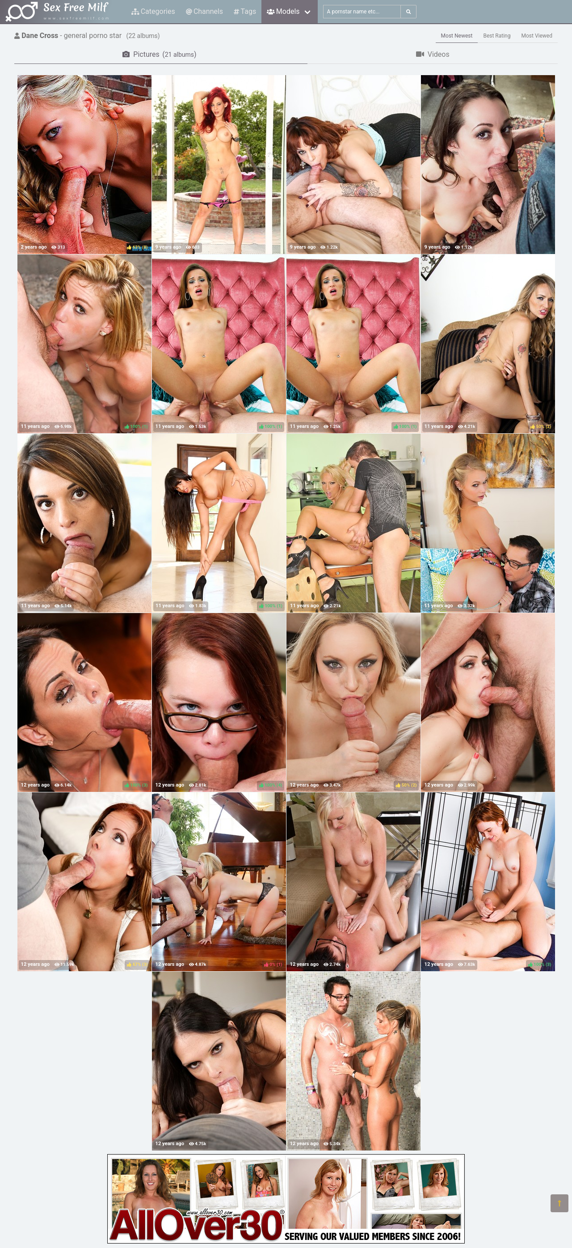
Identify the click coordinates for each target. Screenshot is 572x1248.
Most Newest (457, 36)
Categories (153, 11)
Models (283, 11)
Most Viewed (537, 36)
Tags (245, 11)
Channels (204, 11)
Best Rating (496, 36)
